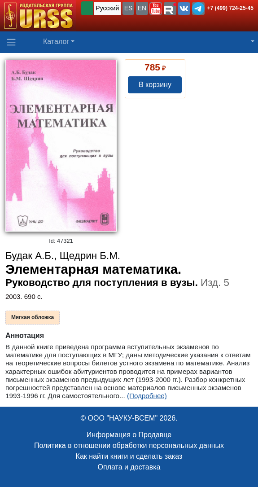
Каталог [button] (56, 41)
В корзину (155, 84)
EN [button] (142, 8)
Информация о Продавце (129, 435)
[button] (155, 8)
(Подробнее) (147, 395)
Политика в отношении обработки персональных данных (129, 445)
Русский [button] (107, 8)
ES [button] (128, 8)
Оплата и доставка (129, 467)
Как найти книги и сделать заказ (129, 456)
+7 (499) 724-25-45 (230, 8)
